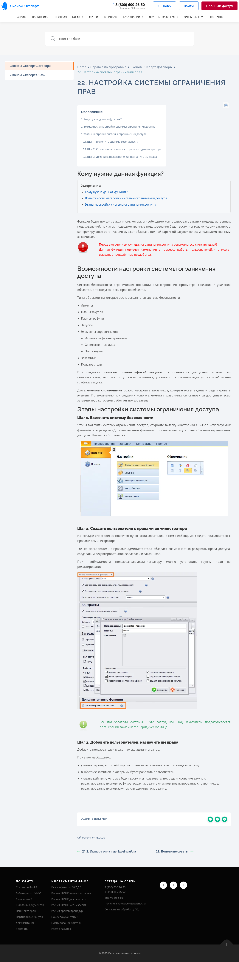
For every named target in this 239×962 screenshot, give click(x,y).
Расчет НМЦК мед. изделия (68, 905)
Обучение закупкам (164, 17)
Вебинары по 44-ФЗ (28, 893)
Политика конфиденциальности (125, 903)
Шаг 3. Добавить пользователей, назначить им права (122, 156)
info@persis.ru (114, 897)
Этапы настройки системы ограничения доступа (115, 134)
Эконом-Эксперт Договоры (151, 67)
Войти (189, 6)
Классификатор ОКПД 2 (66, 887)
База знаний (132, 17)
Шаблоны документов (30, 905)
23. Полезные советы (174, 851)
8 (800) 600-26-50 (129, 5)
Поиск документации (64, 917)
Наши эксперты (26, 911)
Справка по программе (108, 67)
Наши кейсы (35, 17)
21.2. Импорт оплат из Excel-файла (106, 851)
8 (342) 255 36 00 (115, 891)
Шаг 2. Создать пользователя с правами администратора (124, 149)
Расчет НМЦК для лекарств (68, 899)
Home (81, 67)
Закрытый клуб (199, 17)
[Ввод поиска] (124, 39)
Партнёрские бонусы (29, 917)
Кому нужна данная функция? (102, 119)
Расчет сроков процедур (67, 911)
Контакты (223, 17)
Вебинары (110, 17)
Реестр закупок (61, 929)
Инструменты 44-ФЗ (64, 17)
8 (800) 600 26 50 (115, 887)
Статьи (92, 17)
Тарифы (14, 17)
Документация (25, 923)
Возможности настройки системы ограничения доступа (119, 126)
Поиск (164, 6)
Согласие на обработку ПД (122, 909)
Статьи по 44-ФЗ (26, 887)
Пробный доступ (219, 6)
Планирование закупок (66, 923)
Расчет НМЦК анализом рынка (71, 893)
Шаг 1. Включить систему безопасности (113, 141)
